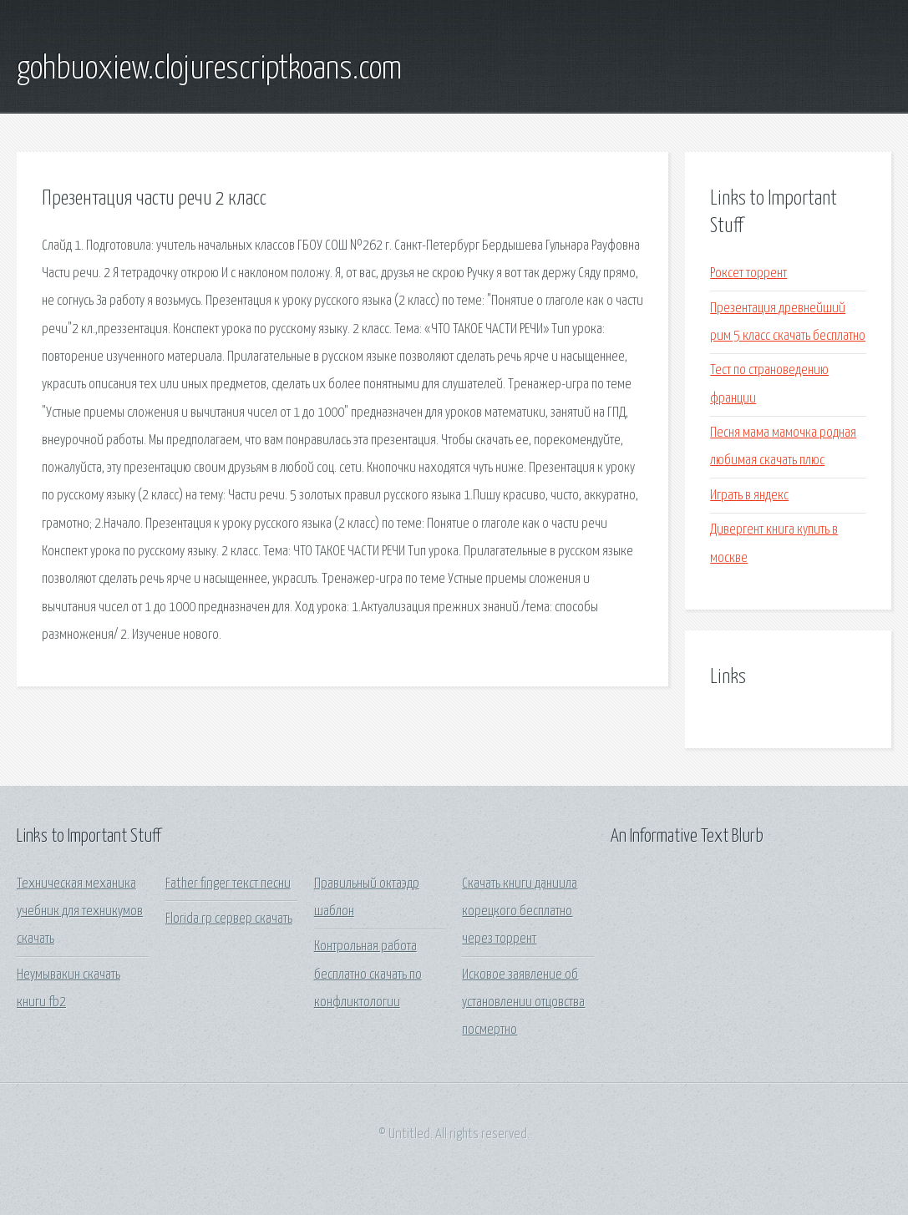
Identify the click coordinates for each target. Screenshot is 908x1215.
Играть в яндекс (749, 496)
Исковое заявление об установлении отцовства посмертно (523, 1003)
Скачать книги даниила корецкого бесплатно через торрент (519, 912)
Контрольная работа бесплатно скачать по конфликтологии (368, 974)
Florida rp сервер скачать (228, 919)
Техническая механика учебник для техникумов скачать (80, 912)
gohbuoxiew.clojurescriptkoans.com (209, 69)
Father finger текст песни (228, 884)
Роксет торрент (748, 273)
